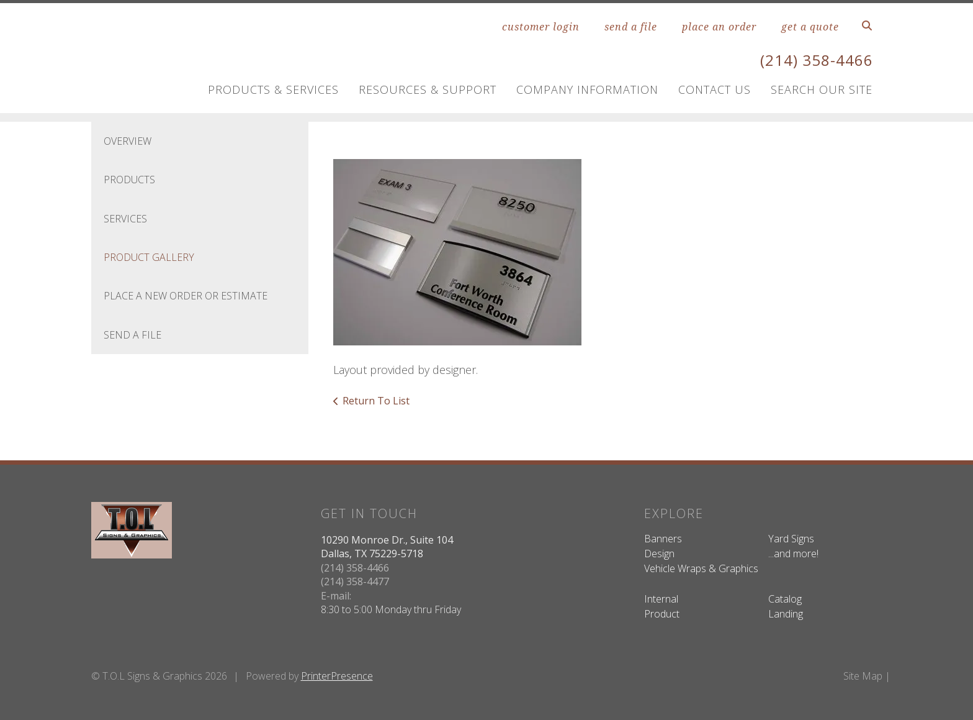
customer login (541, 27)
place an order (719, 27)
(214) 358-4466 (816, 60)
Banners (663, 538)
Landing (785, 614)
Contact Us (714, 89)
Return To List (376, 401)
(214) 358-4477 (355, 581)
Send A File (132, 335)
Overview (127, 141)
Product (661, 614)
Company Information (587, 89)
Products (129, 179)
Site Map (862, 676)
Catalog (785, 599)
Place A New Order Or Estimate (185, 296)
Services (125, 219)
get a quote (810, 27)
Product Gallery (149, 257)
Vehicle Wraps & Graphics (701, 568)
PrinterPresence (337, 676)
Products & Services (273, 89)
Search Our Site (821, 89)
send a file (630, 27)
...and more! (793, 553)
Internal (661, 599)
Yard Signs (791, 538)
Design (659, 553)
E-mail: (336, 596)
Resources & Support (427, 89)
